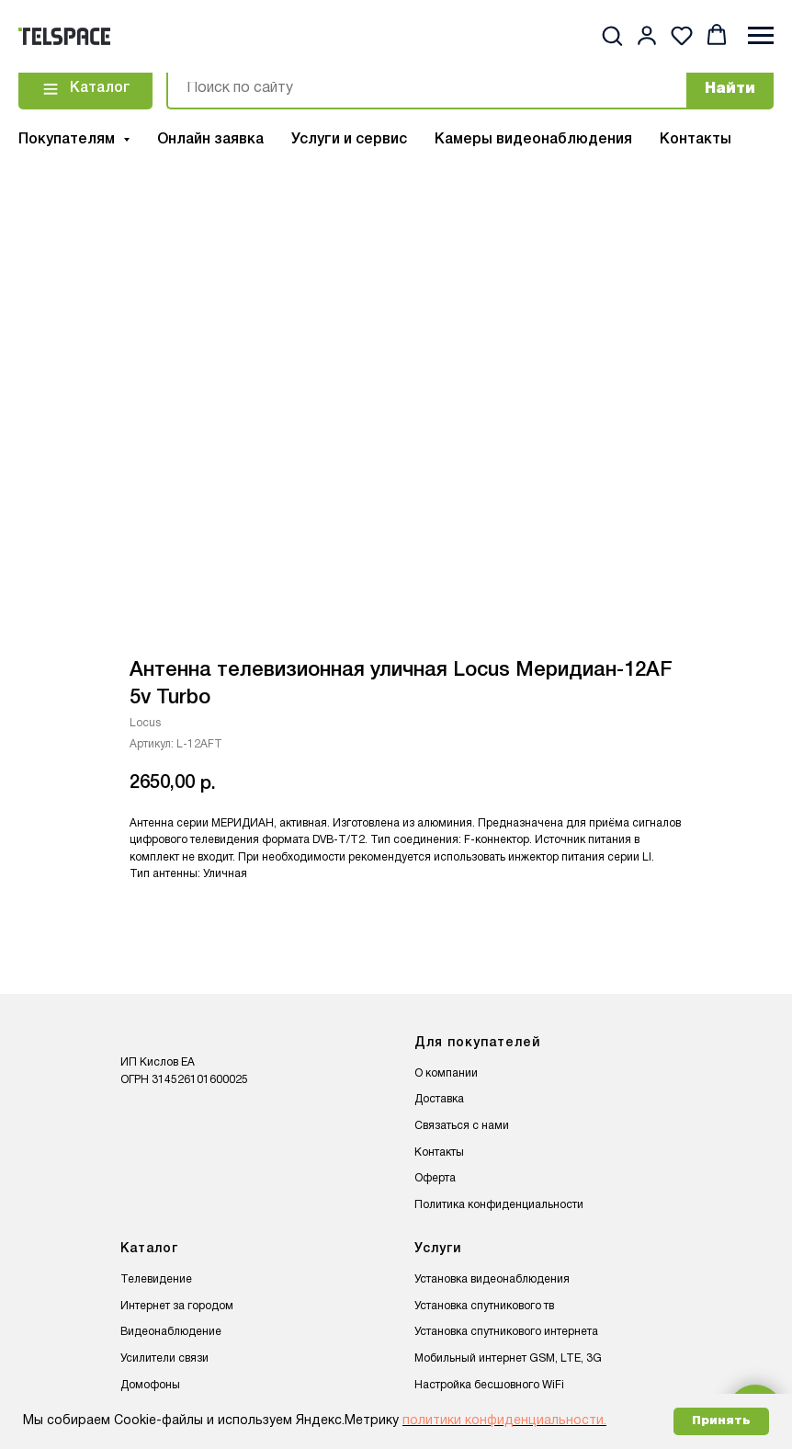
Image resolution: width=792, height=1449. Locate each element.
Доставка (439, 1099)
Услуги (437, 1249)
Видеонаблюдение (170, 1332)
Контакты (695, 139)
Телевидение (156, 1279)
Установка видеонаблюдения (492, 1279)
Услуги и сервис (349, 139)
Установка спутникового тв (484, 1306)
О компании (446, 1073)
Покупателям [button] (68, 139)
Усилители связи (164, 1358)
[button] (612, 35)
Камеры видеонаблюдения (533, 139)
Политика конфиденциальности (498, 1205)
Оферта (435, 1178)
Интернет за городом (176, 1306)
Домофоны (150, 1385)
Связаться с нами (461, 1126)
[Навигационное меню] (761, 36)
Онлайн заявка (210, 139)
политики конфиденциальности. (504, 1421)
